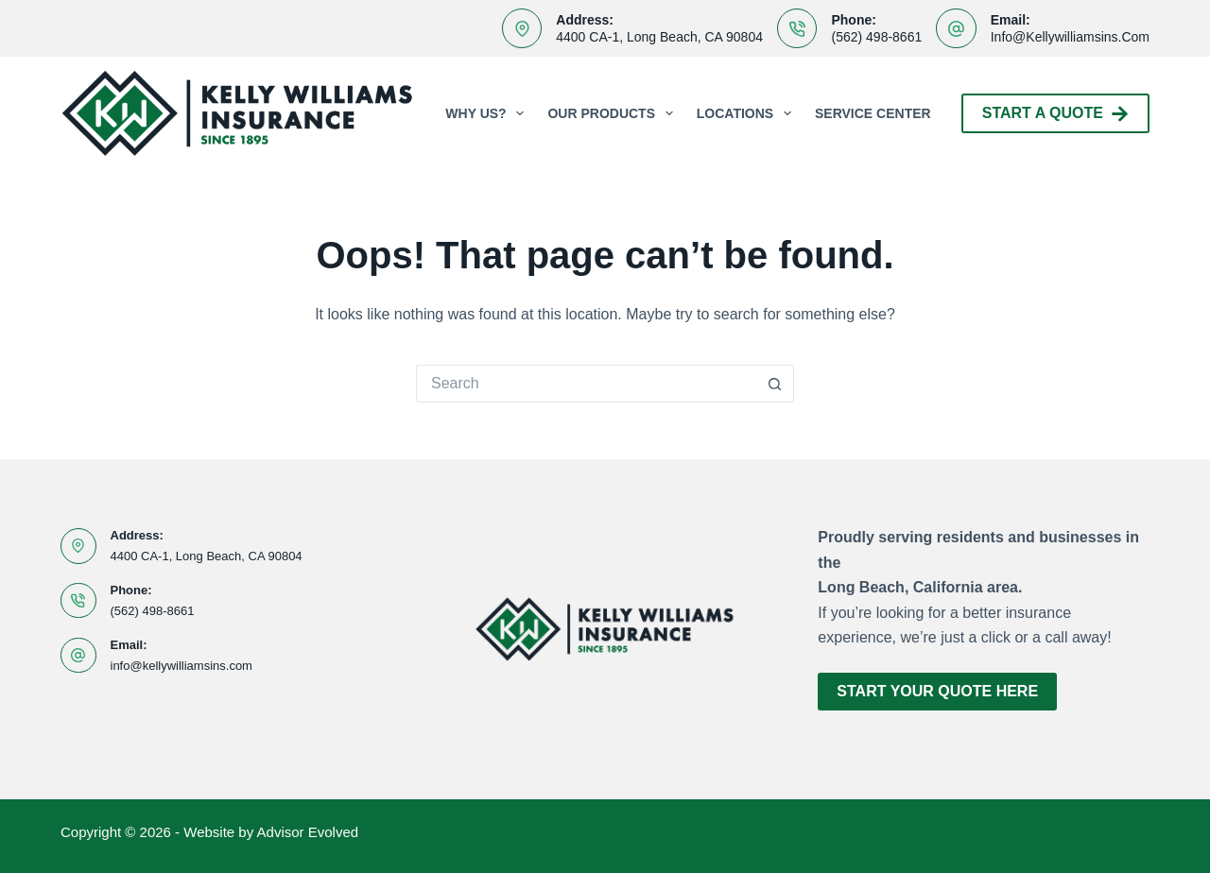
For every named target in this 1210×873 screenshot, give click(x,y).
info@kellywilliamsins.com (1070, 36)
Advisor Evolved (308, 832)
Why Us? (488, 113)
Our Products (613, 113)
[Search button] (775, 383)
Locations (748, 113)
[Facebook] (1136, 836)
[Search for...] (586, 383)
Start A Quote (1055, 114)
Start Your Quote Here (937, 691)
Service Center (873, 113)
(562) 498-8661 (876, 36)
